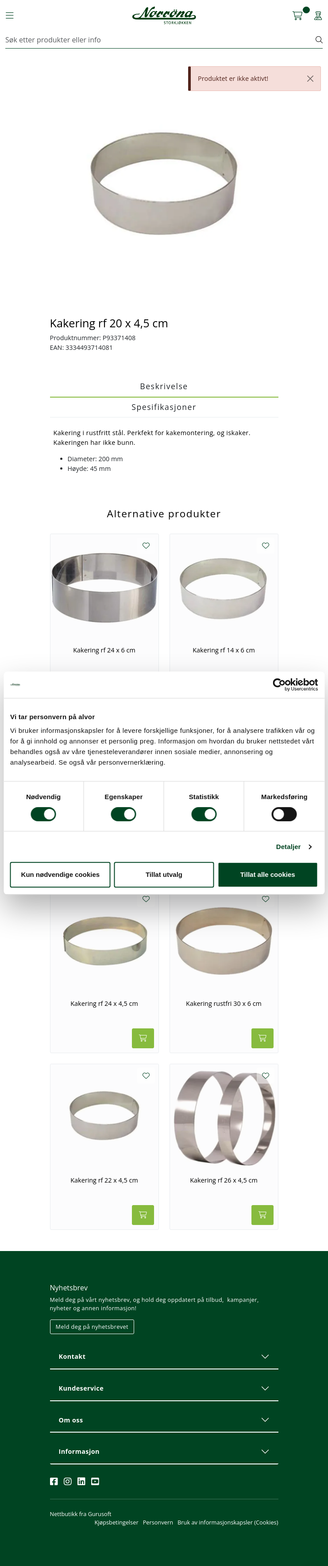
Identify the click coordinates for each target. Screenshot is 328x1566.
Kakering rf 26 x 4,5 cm (223, 1180)
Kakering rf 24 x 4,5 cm (104, 1004)
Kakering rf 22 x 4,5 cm (104, 1180)
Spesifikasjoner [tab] (163, 407)
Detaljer (288, 846)
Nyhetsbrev (69, 1288)
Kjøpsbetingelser (116, 1522)
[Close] (310, 79)
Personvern (158, 1522)
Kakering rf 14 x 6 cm (224, 650)
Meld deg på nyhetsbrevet (92, 1327)
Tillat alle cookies (267, 874)
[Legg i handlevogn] (143, 1038)
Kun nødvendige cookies (60, 874)
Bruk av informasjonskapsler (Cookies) (228, 1522)
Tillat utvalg (164, 874)
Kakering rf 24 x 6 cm (104, 650)
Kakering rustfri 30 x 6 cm (224, 1004)
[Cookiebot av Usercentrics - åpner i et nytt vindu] (279, 684)
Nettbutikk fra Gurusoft (81, 1514)
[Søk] (160, 40)
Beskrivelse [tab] (164, 386)
